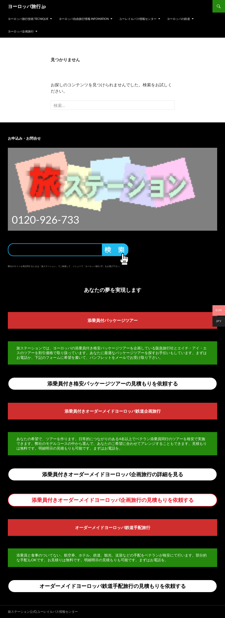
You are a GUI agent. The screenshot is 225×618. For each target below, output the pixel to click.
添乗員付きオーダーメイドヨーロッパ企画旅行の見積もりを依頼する (113, 500)
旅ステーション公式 (22, 612)
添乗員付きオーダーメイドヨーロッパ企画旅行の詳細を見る (112, 474)
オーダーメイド (89, 527)
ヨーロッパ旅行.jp (27, 6)
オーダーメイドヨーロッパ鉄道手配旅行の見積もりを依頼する (112, 586)
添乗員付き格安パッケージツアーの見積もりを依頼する (112, 383)
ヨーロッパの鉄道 (178, 18)
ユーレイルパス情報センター (138, 18)
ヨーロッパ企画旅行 (21, 31)
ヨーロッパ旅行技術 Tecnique (28, 18)
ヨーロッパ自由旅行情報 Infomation (84, 18)
